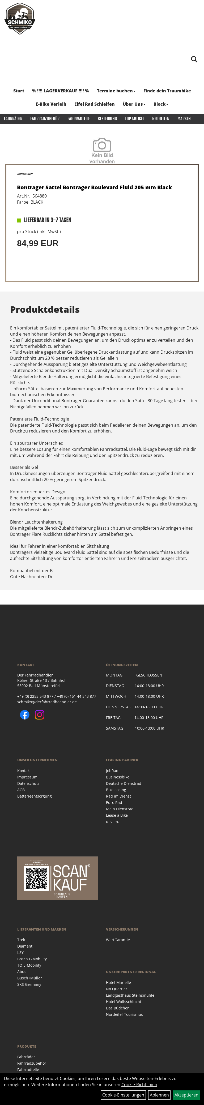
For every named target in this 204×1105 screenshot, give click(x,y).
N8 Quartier (116, 988)
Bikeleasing (116, 789)
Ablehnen (159, 1095)
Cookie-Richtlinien (139, 1084)
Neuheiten (160, 118)
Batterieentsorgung (34, 796)
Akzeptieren (186, 1095)
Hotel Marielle (118, 982)
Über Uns (134, 104)
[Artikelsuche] (194, 59)
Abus (21, 971)
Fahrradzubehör (45, 118)
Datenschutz (28, 783)
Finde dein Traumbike (167, 91)
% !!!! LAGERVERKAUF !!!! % (60, 91)
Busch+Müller (29, 977)
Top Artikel (134, 118)
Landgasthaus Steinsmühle (130, 995)
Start (18, 91)
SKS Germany (29, 984)
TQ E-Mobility (29, 965)
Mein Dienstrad (120, 808)
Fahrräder (13, 118)
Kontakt (24, 770)
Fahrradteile (78, 118)
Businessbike (117, 777)
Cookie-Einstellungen (123, 1095)
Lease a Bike (117, 815)
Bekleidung (107, 118)
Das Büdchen (118, 1007)
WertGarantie (118, 939)
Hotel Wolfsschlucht (123, 1001)
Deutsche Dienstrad (123, 783)
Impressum (27, 777)
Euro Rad (114, 802)
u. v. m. (112, 821)
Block (161, 104)
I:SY (20, 952)
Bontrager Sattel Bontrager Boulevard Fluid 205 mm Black (94, 187)
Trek (21, 939)
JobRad (112, 770)
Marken (184, 118)
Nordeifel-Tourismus (124, 1014)
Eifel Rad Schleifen (94, 104)
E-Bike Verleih (51, 104)
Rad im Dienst (118, 796)
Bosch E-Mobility (32, 958)
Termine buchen (116, 91)
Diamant (24, 946)
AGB (21, 789)
